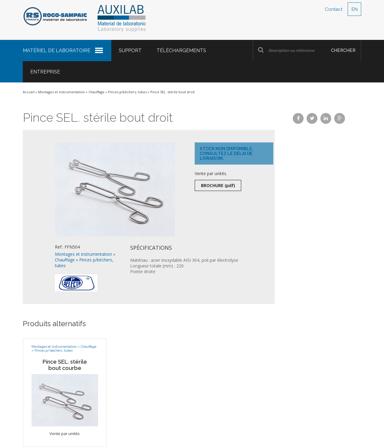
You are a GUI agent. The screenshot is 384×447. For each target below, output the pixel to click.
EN (355, 9)
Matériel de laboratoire (56, 50)
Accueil (28, 92)
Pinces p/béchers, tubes (127, 92)
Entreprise (45, 72)
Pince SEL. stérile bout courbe (65, 365)
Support (130, 50)
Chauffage (96, 92)
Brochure (218, 185)
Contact (333, 9)
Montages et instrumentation (61, 92)
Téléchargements (181, 50)
